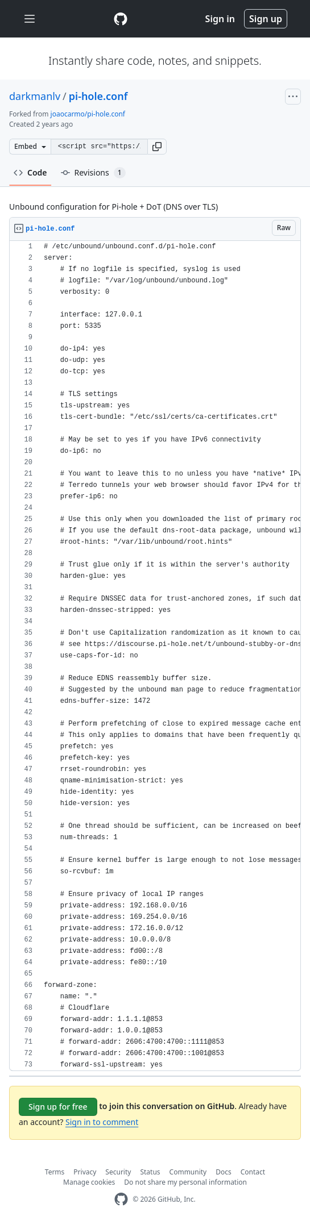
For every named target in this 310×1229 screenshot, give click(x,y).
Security (118, 1172)
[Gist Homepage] (120, 19)
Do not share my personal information (185, 1182)
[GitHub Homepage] (121, 1199)
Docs (224, 1172)
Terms (55, 1172)
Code (30, 172)
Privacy (84, 1172)
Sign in (220, 19)
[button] (157, 147)
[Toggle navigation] (29, 19)
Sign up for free (58, 1106)
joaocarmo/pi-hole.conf (88, 114)
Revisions (93, 172)
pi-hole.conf (98, 96)
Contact (253, 1172)
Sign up (265, 19)
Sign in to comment (101, 1121)
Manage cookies (89, 1182)
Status (150, 1172)
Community (188, 1172)
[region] (155, 656)
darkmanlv (34, 96)
